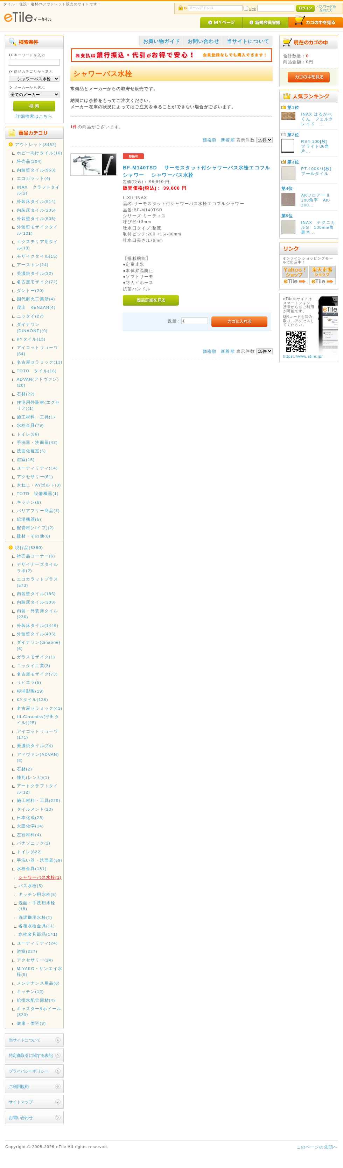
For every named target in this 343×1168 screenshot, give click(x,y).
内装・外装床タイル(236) (37, 613)
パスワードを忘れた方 (326, 8)
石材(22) (26, 394)
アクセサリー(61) (35, 476)
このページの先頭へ (317, 1147)
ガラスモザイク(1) (36, 657)
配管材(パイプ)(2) (35, 527)
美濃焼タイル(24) (35, 745)
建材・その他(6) (34, 536)
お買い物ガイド (161, 41)
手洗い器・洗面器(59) (40, 860)
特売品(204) (29, 161)
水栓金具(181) (32, 868)
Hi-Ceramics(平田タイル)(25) (38, 719)
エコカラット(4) (34, 178)
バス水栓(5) (31, 885)
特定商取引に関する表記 (31, 1055)
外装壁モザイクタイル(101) (37, 230)
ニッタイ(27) (30, 316)
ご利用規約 (19, 1086)
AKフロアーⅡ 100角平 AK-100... (316, 200)
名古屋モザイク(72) (37, 281)
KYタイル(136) (32, 699)
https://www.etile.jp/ (303, 356)
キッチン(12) (30, 991)
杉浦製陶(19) (30, 691)
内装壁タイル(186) (36, 593)
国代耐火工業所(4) (36, 299)
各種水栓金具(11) (37, 926)
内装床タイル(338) (36, 602)
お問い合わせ (21, 1117)
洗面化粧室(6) (31, 450)
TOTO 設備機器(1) (38, 493)
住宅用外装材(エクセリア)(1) (38, 405)
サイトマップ (21, 1102)
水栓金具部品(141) (38, 934)
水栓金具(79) (30, 425)
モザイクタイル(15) (37, 256)
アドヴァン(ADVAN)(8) (38, 757)
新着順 (227, 140)
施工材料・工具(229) (39, 800)
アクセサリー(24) (35, 960)
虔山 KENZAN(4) (36, 307)
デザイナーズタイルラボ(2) (37, 567)
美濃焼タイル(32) (35, 273)
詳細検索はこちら (34, 116)
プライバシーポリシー (29, 1071)
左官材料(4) (29, 834)
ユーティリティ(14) (37, 468)
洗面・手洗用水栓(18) (37, 905)
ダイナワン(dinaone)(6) (39, 645)
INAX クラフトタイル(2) (38, 190)
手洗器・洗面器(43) (37, 442)
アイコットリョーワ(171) (37, 734)
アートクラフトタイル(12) (37, 788)
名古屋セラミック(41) (40, 708)
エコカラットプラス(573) (37, 582)
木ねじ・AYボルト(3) (39, 485)
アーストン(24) (33, 264)
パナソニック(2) (34, 843)
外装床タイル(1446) (37, 625)
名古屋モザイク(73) (37, 674)
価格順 (209, 140)
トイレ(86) (28, 434)
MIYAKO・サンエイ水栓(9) (39, 971)
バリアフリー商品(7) (38, 510)
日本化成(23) (30, 817)
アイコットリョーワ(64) (37, 350)
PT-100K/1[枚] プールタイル (318, 171)
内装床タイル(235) (36, 210)
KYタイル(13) (31, 339)
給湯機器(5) (29, 519)
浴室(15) (26, 459)
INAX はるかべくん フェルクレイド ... (317, 119)
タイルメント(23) (35, 809)
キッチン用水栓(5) (38, 894)
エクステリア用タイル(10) (37, 244)
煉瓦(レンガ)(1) (33, 777)
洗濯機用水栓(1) (35, 917)
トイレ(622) (29, 851)
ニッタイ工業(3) (34, 665)
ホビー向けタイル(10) (40, 153)
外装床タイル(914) (36, 201)
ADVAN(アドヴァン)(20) (38, 382)
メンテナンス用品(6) (38, 983)
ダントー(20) (30, 290)
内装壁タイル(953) (36, 170)
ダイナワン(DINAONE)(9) (32, 327)
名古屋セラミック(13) (40, 362)
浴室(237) (27, 951)
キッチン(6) (29, 502)
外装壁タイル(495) (36, 634)
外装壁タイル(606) (36, 218)
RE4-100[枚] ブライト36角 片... (317, 146)
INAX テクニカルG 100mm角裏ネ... (318, 227)
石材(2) (24, 769)
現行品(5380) (29, 547)
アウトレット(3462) (36, 144)
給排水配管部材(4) (36, 1000)
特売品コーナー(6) (36, 556)
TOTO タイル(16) (37, 370)
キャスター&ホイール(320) (39, 1011)
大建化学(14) (30, 826)
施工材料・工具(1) (36, 417)
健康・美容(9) (31, 1023)
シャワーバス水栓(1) (40, 877)
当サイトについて (25, 1040)
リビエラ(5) (29, 682)
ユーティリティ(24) (37, 943)
